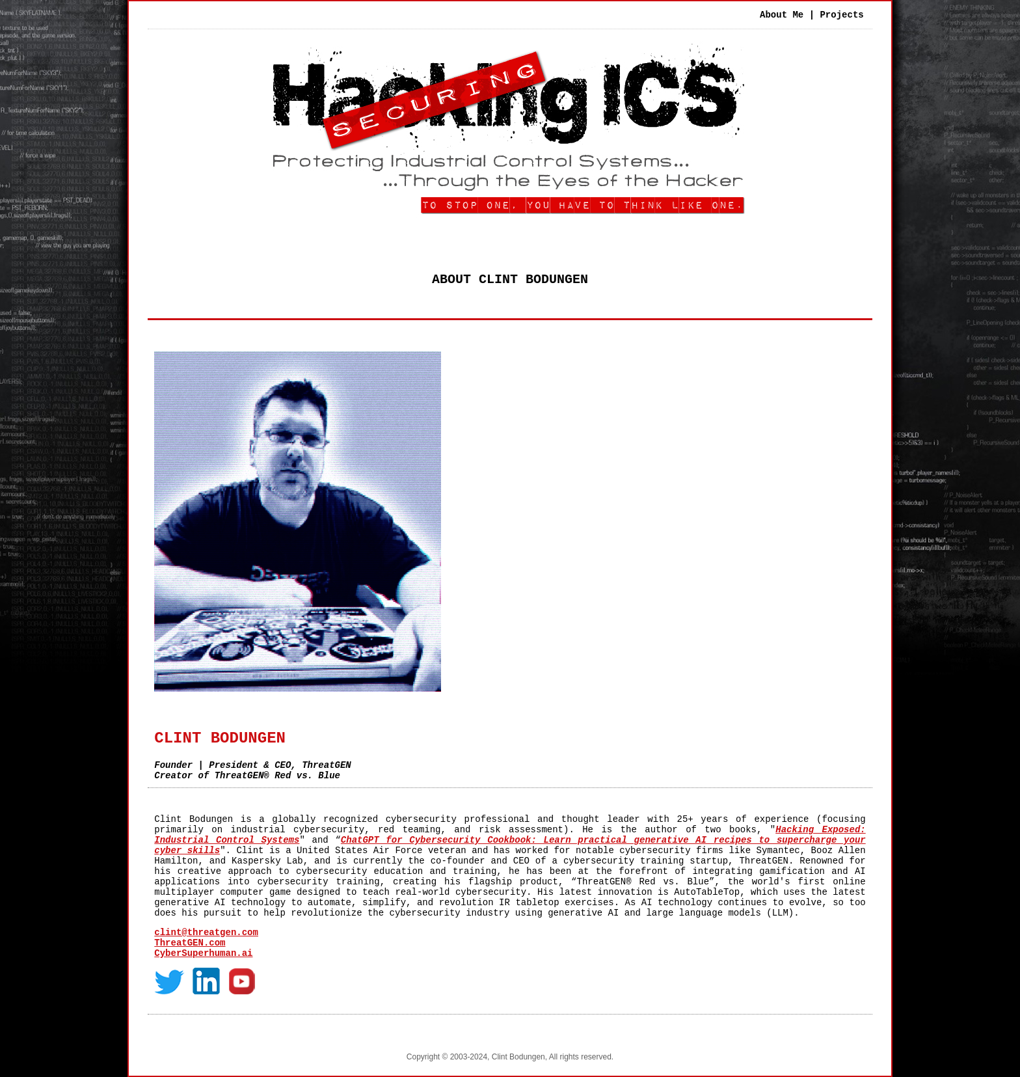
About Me (781, 15)
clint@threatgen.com (206, 932)
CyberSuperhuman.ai (203, 953)
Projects (841, 15)
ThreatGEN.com (189, 943)
